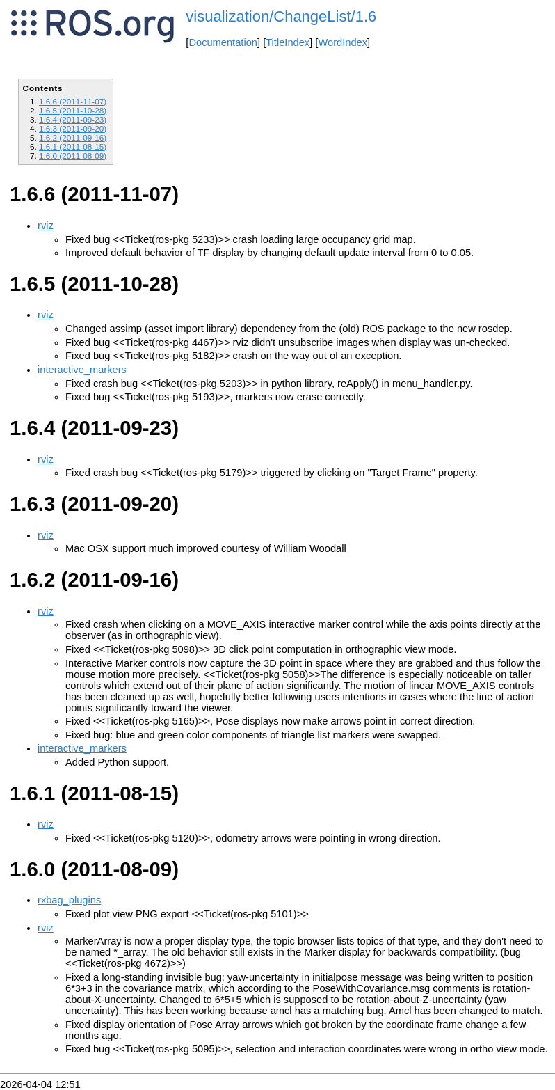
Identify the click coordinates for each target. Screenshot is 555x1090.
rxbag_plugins (69, 900)
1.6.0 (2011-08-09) (72, 155)
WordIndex (342, 42)
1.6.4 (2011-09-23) (72, 119)
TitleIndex (287, 42)
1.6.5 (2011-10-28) (72, 110)
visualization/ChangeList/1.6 (281, 16)
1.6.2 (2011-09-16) (72, 137)
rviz (46, 225)
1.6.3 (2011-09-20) (72, 128)
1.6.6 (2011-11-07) (72, 101)
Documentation (222, 42)
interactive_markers (82, 369)
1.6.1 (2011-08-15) (72, 146)
